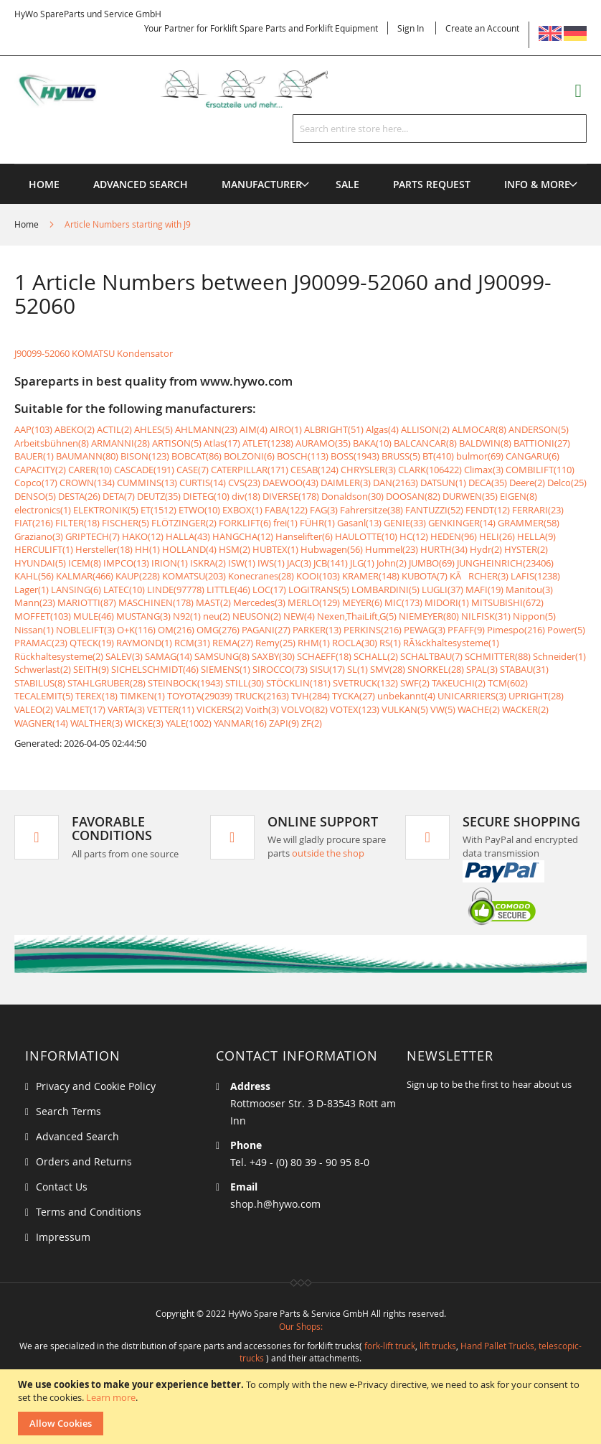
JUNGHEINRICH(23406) (505, 562)
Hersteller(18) (104, 549)
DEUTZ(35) (159, 496)
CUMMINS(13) (147, 482)
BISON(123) (144, 455)
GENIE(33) (405, 522)
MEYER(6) (362, 602)
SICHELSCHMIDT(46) (155, 669)
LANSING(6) (76, 589)
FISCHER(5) (125, 522)
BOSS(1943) (355, 455)
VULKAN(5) (405, 709)
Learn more (111, 1397)
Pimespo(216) (516, 629)
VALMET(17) (80, 709)
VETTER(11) (170, 709)
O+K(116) (136, 629)
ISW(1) (241, 562)
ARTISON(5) (177, 443)
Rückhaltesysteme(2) (58, 656)
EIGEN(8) (518, 496)
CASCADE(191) (144, 469)
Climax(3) (483, 469)
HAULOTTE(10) (366, 536)
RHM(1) (314, 642)
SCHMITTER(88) (498, 656)
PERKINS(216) (373, 629)
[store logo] (186, 89)
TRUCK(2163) (262, 695)
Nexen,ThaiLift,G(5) (357, 616)
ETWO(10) (199, 509)
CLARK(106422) (430, 469)
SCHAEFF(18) (324, 656)
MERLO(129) (314, 602)
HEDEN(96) (453, 536)
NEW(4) (299, 616)
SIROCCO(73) (280, 669)
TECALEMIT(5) (43, 695)
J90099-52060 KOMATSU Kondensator (93, 353)
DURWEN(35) (470, 496)
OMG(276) (218, 629)
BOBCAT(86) (196, 455)
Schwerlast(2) (42, 669)
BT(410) (438, 455)
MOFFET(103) (42, 616)
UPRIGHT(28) (536, 695)
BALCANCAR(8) (425, 443)
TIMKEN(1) (142, 695)
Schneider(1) (559, 656)
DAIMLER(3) (346, 482)
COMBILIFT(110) (540, 469)
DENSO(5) (35, 496)
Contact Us (61, 1186)
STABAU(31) (524, 669)
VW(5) (442, 709)
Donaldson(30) (352, 496)
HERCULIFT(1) (43, 549)
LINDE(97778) (175, 589)
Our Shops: (301, 1326)
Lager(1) (31, 589)
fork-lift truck (389, 1345)
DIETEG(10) (206, 496)
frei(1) (285, 522)
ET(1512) (158, 509)
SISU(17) (327, 669)
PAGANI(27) (266, 629)
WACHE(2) (479, 709)
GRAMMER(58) (528, 522)
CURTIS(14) (202, 482)
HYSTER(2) (526, 549)
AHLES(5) (153, 429)
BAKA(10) (372, 443)
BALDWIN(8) (485, 443)
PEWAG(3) (424, 629)
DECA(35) (487, 482)
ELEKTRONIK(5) (105, 509)
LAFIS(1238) (535, 575)
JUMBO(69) (432, 562)
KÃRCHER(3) (479, 575)
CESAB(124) (314, 469)
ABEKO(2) (75, 429)
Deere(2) (527, 482)
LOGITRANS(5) (318, 589)
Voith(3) (262, 709)
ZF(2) (311, 723)
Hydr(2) (486, 549)
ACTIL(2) (114, 429)
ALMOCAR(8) (479, 429)
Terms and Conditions (88, 1212)
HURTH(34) (444, 549)
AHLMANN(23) (206, 429)
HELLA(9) (536, 536)
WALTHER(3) (96, 723)
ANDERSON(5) (538, 429)
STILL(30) (244, 682)
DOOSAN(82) (413, 496)
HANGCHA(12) (242, 536)
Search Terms (68, 1111)
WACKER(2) (525, 709)
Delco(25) (567, 482)
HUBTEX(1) (275, 549)
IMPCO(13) (126, 562)
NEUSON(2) (256, 616)
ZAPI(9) (284, 723)
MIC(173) (403, 602)
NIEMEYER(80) (429, 616)
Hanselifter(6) (304, 536)
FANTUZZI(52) (434, 509)
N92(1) (187, 616)
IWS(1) (271, 562)
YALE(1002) (189, 723)
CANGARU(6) (532, 455)
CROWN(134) (87, 482)
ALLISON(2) (425, 429)
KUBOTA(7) (425, 575)
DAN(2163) (395, 482)
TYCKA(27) (353, 695)
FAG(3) (324, 509)
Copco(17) (35, 482)
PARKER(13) (317, 629)
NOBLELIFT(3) (85, 629)
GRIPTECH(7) (92, 536)
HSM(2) (234, 549)
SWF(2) (415, 682)
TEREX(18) (96, 695)
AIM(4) (254, 429)
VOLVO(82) (304, 709)
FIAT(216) (33, 522)
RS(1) (390, 642)
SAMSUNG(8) (222, 656)
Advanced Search (77, 1136)
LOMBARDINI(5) (385, 589)
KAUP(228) (137, 575)
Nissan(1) (34, 629)
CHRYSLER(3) (368, 469)
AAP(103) (33, 429)
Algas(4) (382, 429)
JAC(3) (299, 562)
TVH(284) (310, 695)
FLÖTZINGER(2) (184, 522)
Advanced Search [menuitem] (140, 184)
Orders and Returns (84, 1161)
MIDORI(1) (447, 602)
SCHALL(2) (376, 656)
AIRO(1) (286, 429)
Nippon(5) (534, 616)
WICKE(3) (144, 723)
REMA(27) (232, 642)
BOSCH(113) (302, 455)
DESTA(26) (79, 496)
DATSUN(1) (443, 482)
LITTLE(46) (228, 589)
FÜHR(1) (317, 522)
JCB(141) (330, 562)
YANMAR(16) (240, 723)
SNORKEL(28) (435, 669)
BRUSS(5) (401, 455)
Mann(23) (34, 602)
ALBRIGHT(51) (334, 429)
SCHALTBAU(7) (431, 656)
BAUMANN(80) (87, 455)
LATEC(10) (124, 589)
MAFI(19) (484, 589)
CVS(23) (244, 482)
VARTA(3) (126, 709)
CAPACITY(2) (40, 469)
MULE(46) (93, 616)
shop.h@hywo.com (275, 1204)
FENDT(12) (487, 509)
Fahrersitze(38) (371, 509)
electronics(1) (42, 509)
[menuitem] (261, 184)
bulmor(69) (479, 455)
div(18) (246, 496)
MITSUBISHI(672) (507, 602)
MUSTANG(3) (143, 616)
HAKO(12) (143, 536)
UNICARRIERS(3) (471, 695)
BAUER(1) (34, 455)
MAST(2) (213, 602)
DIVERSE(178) (290, 496)
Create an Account (482, 28)
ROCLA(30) (354, 642)
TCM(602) (508, 682)
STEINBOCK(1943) (185, 682)
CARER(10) (90, 469)
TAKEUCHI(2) (459, 682)
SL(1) (357, 669)
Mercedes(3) (259, 602)
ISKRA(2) (208, 562)
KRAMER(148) (370, 575)
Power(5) (566, 629)
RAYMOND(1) (144, 642)
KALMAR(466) (84, 575)
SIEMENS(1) (225, 669)
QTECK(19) (92, 642)
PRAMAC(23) (40, 642)
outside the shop (328, 853)
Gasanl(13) (359, 522)
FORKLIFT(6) (245, 522)
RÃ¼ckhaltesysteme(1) (451, 642)
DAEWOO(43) (290, 482)
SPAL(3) (482, 669)
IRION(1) (169, 562)
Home (27, 224)
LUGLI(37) (442, 589)
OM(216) (176, 629)
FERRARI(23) (538, 509)
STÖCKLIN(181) (298, 682)
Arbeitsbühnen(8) (51, 443)
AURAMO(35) (323, 443)
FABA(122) (286, 509)
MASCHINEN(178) (156, 602)
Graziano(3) (38, 536)
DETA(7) (119, 496)
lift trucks (438, 1345)
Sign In (410, 28)
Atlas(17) (222, 443)
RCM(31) (192, 642)
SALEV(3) (124, 656)
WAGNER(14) (41, 723)
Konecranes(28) (261, 575)
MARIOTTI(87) (86, 602)
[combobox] (440, 128)
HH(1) (147, 549)
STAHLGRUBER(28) (106, 682)
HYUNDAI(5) (40, 562)
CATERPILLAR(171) (249, 469)
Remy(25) (275, 642)
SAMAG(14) (168, 656)
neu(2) (216, 616)
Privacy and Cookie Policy (96, 1086)
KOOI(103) (318, 575)
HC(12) (413, 536)
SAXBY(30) (273, 656)
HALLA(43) (188, 536)
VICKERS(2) (220, 709)
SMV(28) (387, 669)
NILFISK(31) (486, 616)
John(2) (392, 562)
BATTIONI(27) (542, 443)
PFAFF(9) (466, 629)
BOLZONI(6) (249, 455)
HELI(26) (497, 536)
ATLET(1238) (267, 443)
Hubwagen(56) (331, 549)
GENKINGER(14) (462, 522)
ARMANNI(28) (120, 443)
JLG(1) (362, 562)
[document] (302, 1406)
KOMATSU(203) (194, 575)
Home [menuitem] (44, 184)
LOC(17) (269, 589)
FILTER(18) (77, 522)
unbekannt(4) (406, 695)
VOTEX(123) (354, 709)
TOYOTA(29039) (199, 695)
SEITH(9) (91, 669)
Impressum (63, 1237)
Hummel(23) (391, 549)
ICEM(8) (84, 562)
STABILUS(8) (39, 682)
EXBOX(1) (242, 509)
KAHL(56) (34, 575)
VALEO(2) (33, 709)
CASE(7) (192, 469)
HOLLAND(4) (189, 549)
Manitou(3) (529, 589)
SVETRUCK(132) (365, 682)
